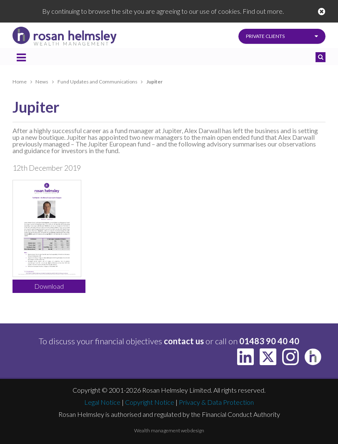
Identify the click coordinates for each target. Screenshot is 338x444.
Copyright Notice (149, 402)
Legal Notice (102, 402)
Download (49, 286)
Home (20, 81)
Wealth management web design (169, 430)
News (41, 81)
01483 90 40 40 (269, 341)
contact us (184, 341)
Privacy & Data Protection (216, 402)
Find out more (263, 11)
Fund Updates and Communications (98, 81)
